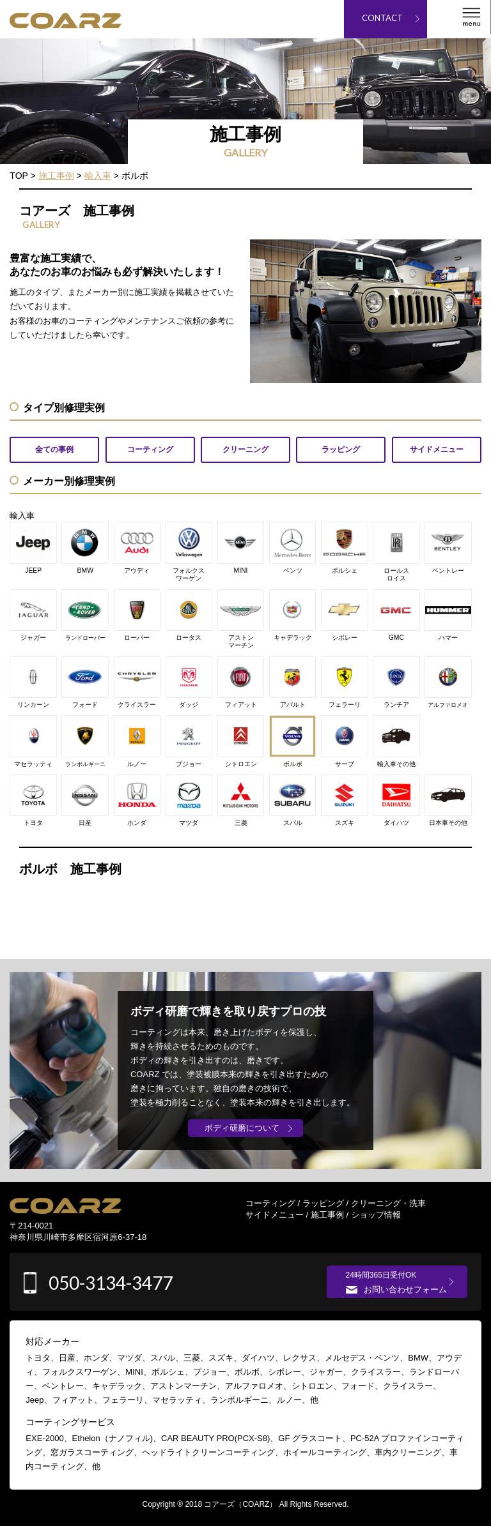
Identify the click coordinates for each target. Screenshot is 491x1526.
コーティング (270, 1203)
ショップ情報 (376, 1215)
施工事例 (327, 1215)
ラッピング (323, 1203)
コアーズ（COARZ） (240, 1504)
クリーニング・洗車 (388, 1203)
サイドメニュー (275, 1215)
